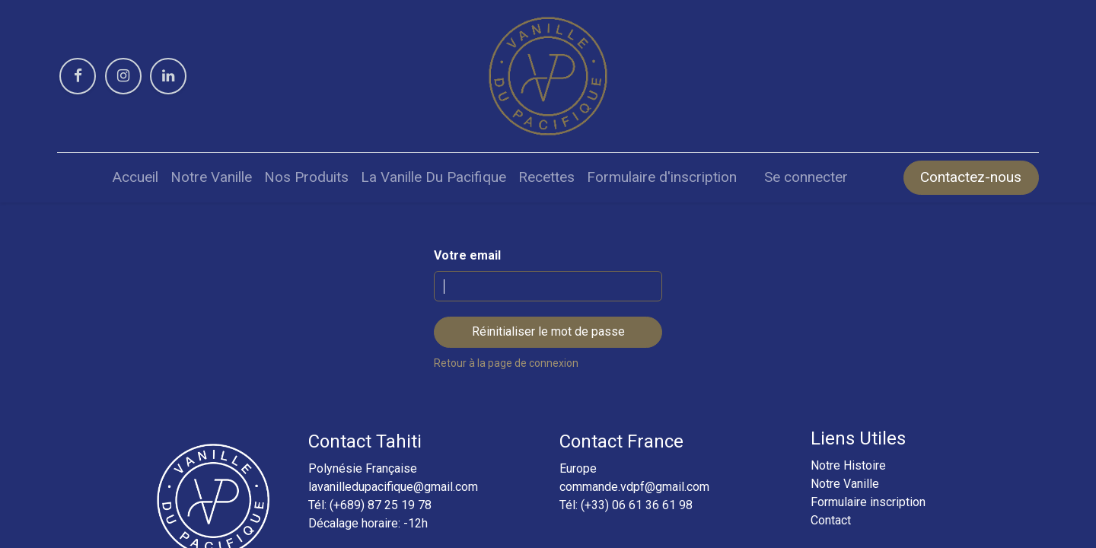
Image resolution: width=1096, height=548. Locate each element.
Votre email (467, 255)
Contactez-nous (970, 177)
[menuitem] (135, 178)
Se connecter (806, 177)
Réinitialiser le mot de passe (548, 331)
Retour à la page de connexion (506, 363)
